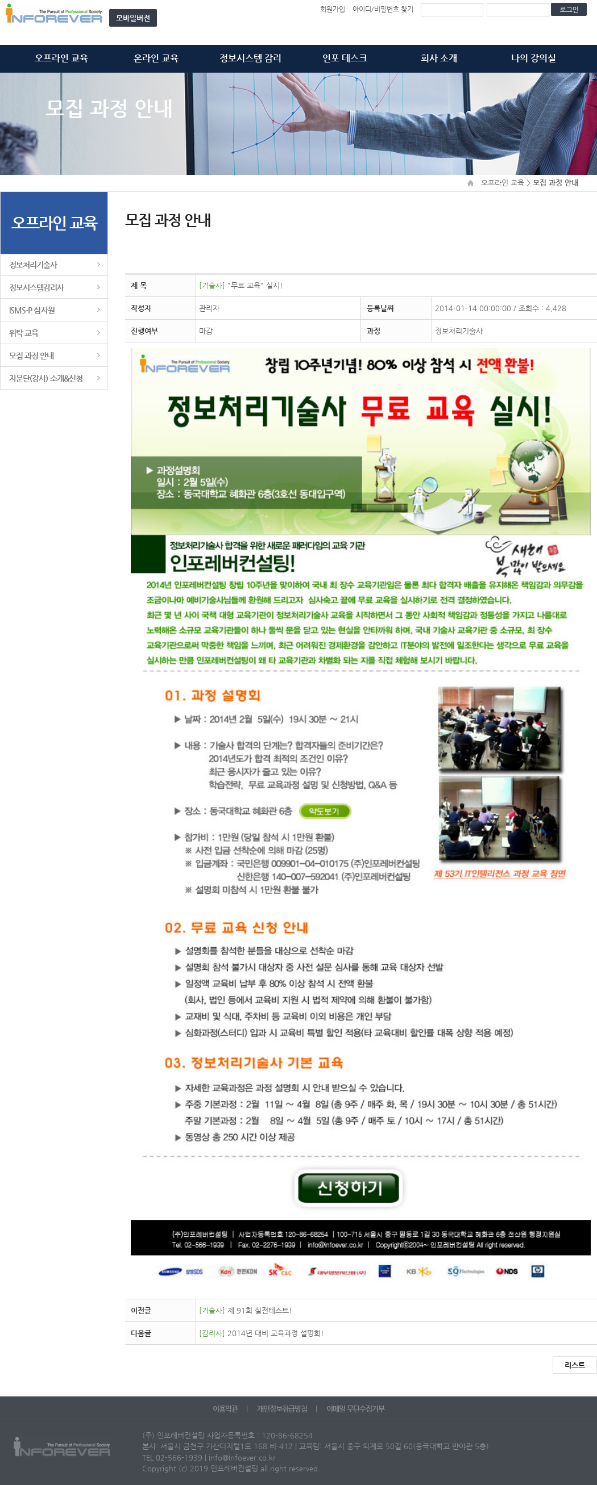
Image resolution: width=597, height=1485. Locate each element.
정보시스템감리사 (36, 287)
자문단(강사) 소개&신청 (45, 378)
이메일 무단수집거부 (355, 1408)
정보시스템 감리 (250, 58)
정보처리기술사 (33, 264)
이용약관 (226, 1408)
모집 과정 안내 (31, 355)
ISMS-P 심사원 (32, 310)
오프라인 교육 (61, 58)
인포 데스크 (344, 58)
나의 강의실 (533, 58)
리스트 (575, 1365)
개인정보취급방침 (283, 1408)
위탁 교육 (23, 332)
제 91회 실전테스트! (245, 1310)
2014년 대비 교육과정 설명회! (261, 1333)
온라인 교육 (156, 58)
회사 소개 (439, 58)
